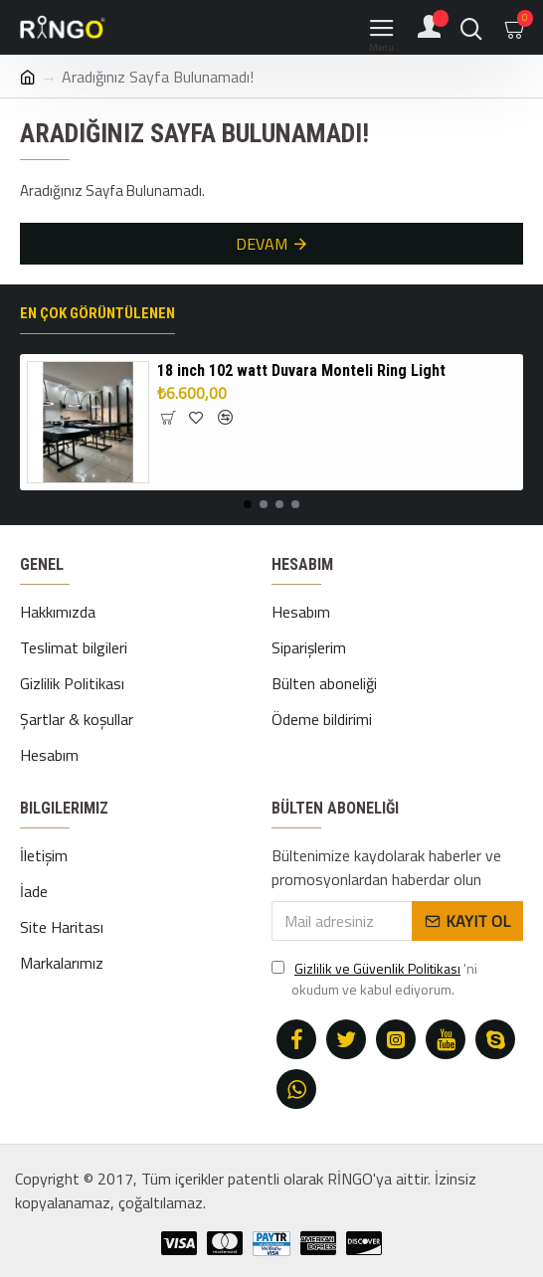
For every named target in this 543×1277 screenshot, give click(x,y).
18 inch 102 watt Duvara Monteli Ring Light (301, 370)
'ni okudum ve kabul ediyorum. (374, 979)
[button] (248, 504)
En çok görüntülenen (97, 313)
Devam (261, 244)
